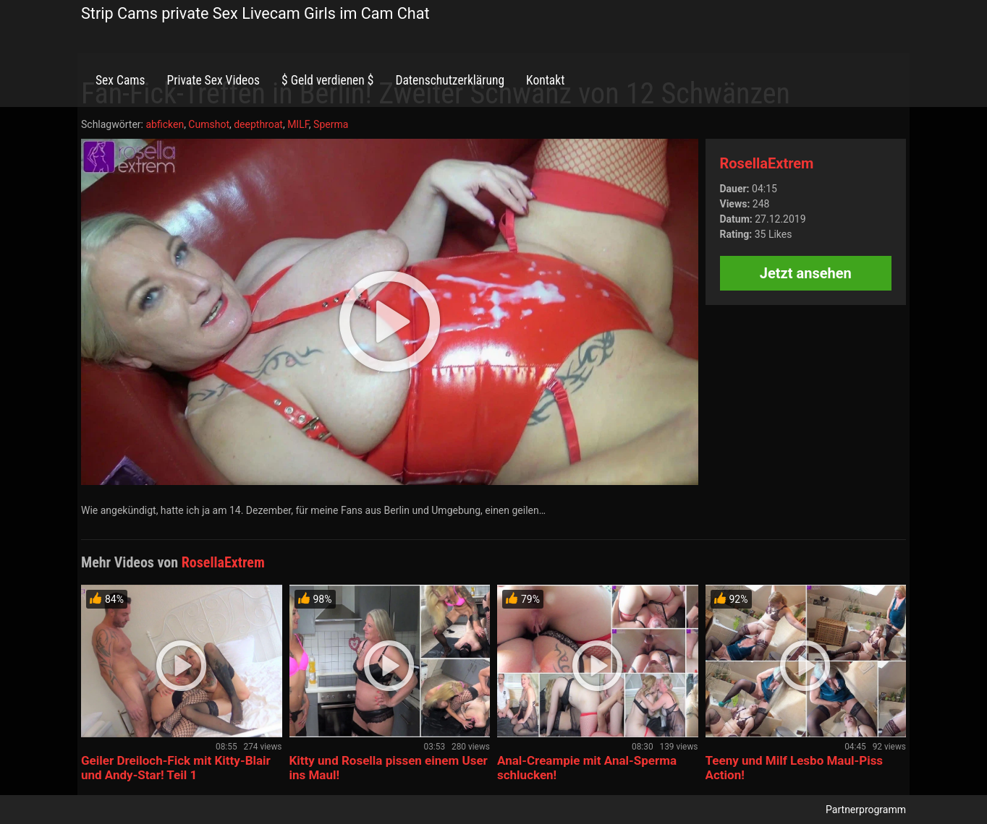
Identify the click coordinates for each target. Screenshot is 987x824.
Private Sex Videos (213, 80)
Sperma (330, 124)
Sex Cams (120, 80)
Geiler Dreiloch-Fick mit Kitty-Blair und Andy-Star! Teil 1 (176, 767)
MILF (298, 124)
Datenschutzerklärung (449, 80)
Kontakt (545, 80)
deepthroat (258, 124)
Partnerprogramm (866, 809)
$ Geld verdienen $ (327, 80)
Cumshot (208, 124)
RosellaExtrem (767, 163)
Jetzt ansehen (806, 273)
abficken (164, 124)
